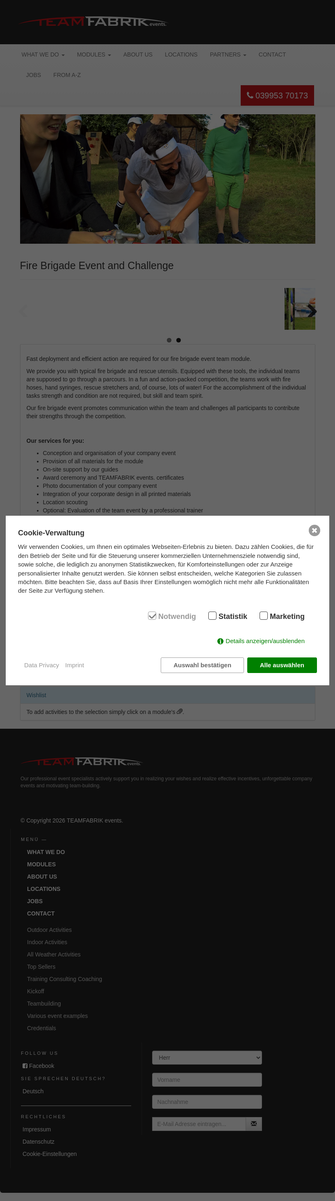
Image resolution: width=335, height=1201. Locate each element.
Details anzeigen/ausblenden (265, 640)
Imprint (74, 665)
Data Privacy (41, 665)
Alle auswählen (282, 665)
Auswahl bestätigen (202, 665)
